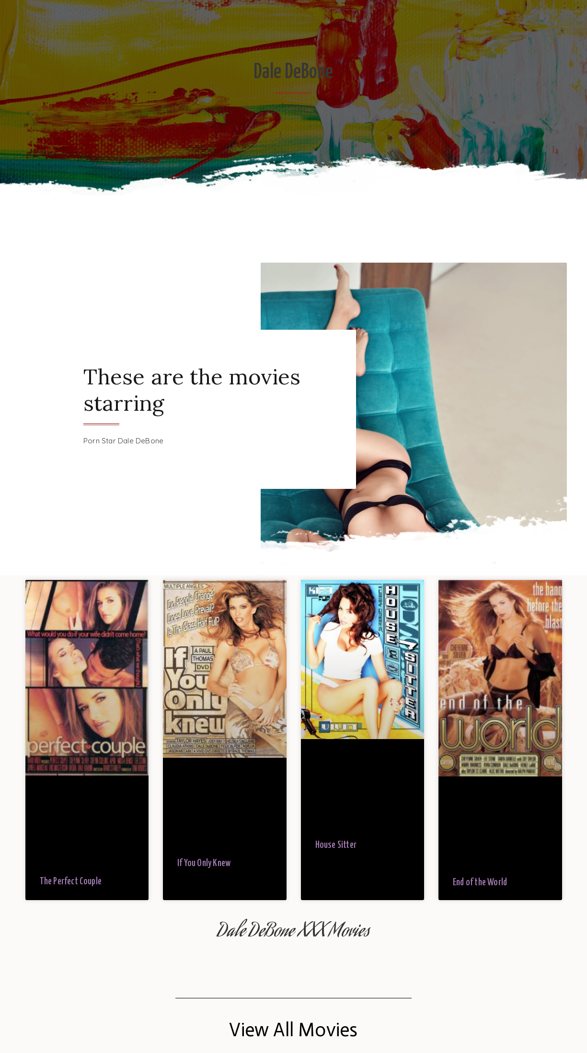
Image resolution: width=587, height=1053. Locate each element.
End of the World (480, 882)
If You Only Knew (203, 863)
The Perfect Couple (71, 881)
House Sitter (336, 845)
